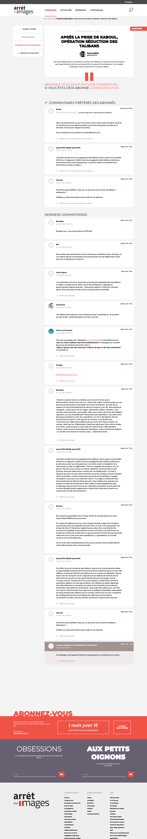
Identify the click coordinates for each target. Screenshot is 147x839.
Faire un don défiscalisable (118, 835)
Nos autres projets (115, 816)
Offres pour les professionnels (119, 833)
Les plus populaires (93, 814)
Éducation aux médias (117, 808)
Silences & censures (70, 833)
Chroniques (96, 10)
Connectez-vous (104, 88)
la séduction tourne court (66, 375)
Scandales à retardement (72, 803)
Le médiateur (114, 803)
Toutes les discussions (117, 825)
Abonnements (114, 797)
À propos (113, 811)
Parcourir (50, 10)
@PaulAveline (92, 55)
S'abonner (137, 29)
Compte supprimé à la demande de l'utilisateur (92, 112)
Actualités (66, 10)
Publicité (67, 827)
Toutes (89, 797)
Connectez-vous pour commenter (28, 45)
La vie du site (114, 800)
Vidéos (89, 811)
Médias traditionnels (70, 830)
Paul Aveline (93, 53)
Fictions (66, 797)
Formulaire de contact (117, 822)
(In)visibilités (68, 822)
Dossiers (90, 808)
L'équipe (112, 814)
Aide (111, 830)
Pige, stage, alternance (117, 827)
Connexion (128, 2)
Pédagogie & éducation (71, 835)
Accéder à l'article (28, 29)
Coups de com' (69, 800)
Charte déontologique (117, 819)
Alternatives (68, 816)
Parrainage (113, 806)
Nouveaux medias (70, 819)
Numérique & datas (70, 811)
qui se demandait (94, 340)
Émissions (81, 10)
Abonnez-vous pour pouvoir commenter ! (81, 84)
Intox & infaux (68, 806)
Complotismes (69, 825)
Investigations (68, 808)
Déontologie (68, 814)
